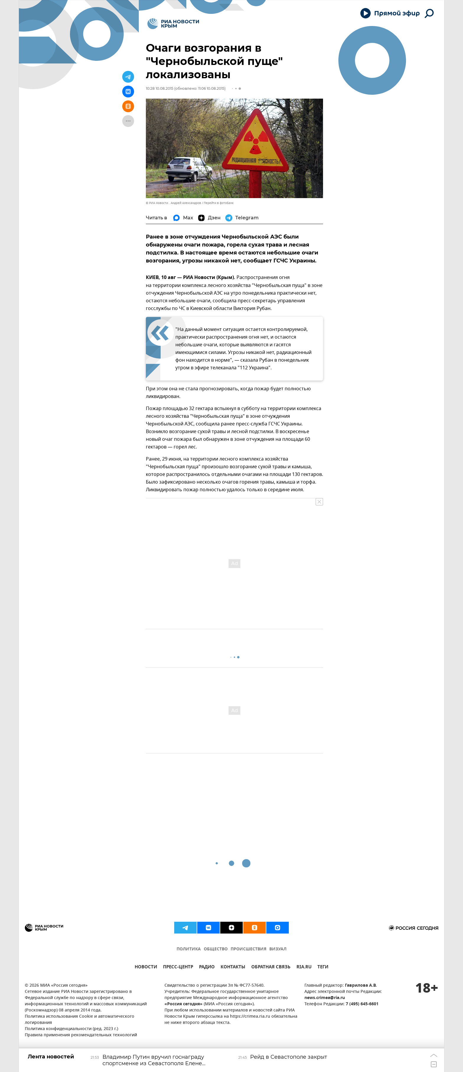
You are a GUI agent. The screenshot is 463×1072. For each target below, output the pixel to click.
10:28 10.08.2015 (159, 88)
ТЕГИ (322, 967)
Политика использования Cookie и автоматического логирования (79, 1019)
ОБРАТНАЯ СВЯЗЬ (271, 967)
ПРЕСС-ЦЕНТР (178, 967)
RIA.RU (304, 967)
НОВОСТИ (146, 967)
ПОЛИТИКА (189, 949)
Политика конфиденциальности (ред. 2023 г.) (71, 1029)
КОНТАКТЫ (233, 967)
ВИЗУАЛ (277, 949)
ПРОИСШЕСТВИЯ (248, 949)
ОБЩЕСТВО (216, 949)
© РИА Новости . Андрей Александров (173, 203)
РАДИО (207, 967)
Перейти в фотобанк (219, 203)
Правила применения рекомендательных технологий (81, 1035)
